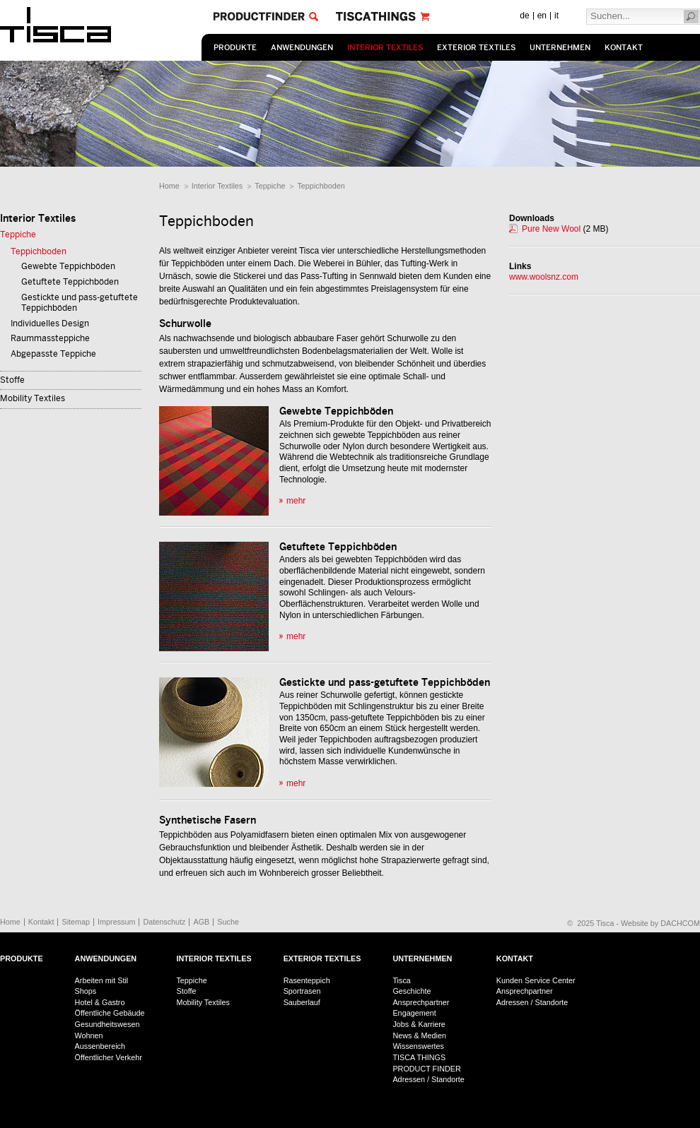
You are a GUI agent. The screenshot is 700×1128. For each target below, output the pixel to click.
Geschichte (411, 991)
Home (169, 186)
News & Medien (419, 1035)
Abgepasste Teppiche (53, 354)
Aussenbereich (100, 1046)
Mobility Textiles (32, 398)
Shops (86, 991)
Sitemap (76, 922)
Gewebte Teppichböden (68, 266)
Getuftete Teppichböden (70, 282)
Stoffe (12, 380)
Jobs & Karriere (418, 1024)
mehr (295, 501)
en (542, 15)
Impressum (116, 922)
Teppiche (270, 186)
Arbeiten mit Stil (102, 980)
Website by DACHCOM (660, 923)
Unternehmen (560, 47)
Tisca (401, 980)
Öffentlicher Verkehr (108, 1057)
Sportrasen (302, 991)
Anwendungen (302, 47)
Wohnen (89, 1035)
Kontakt (624, 47)
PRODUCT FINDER (426, 1068)
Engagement (414, 1013)
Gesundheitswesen (107, 1024)
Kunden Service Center (536, 980)
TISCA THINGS (418, 1057)
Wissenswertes (418, 1046)
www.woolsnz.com (543, 277)
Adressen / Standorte (428, 1079)
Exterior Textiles (476, 47)
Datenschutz (164, 922)
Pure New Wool (551, 229)
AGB (201, 922)
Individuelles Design (50, 323)
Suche (228, 922)
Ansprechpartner (420, 1002)
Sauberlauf (302, 1002)
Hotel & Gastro (100, 1002)
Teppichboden (320, 186)
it (556, 15)
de (524, 15)
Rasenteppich (307, 980)
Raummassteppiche (50, 338)
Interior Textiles (385, 47)
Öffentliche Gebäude (110, 1013)
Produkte (235, 47)
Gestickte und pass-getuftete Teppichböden (79, 303)
